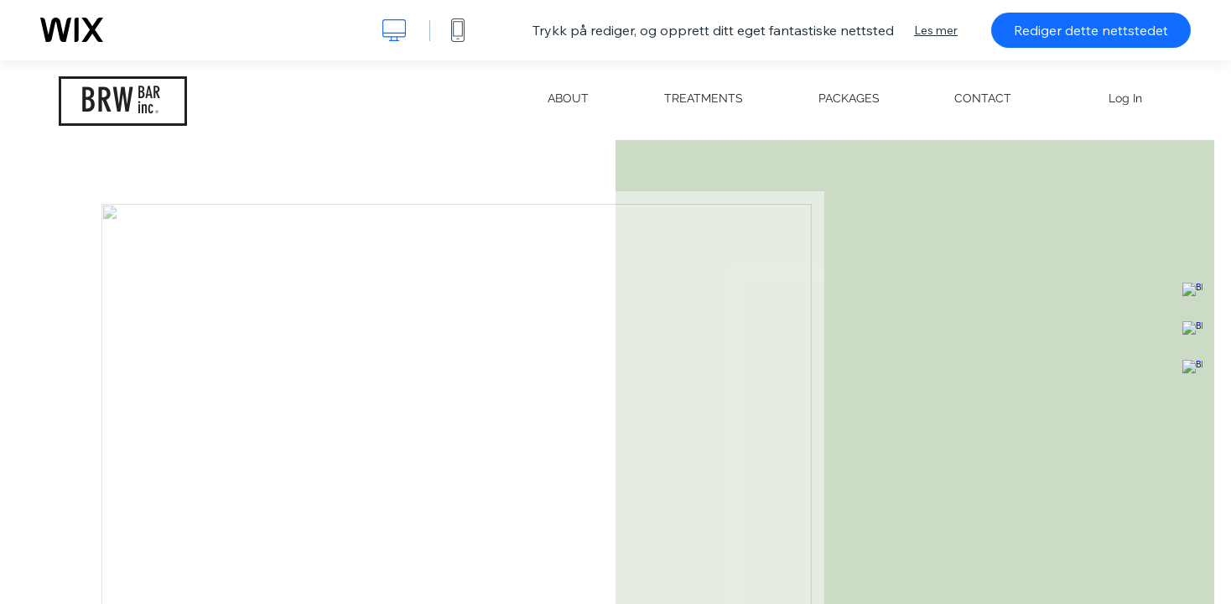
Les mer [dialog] (936, 30)
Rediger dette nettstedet (1091, 30)
